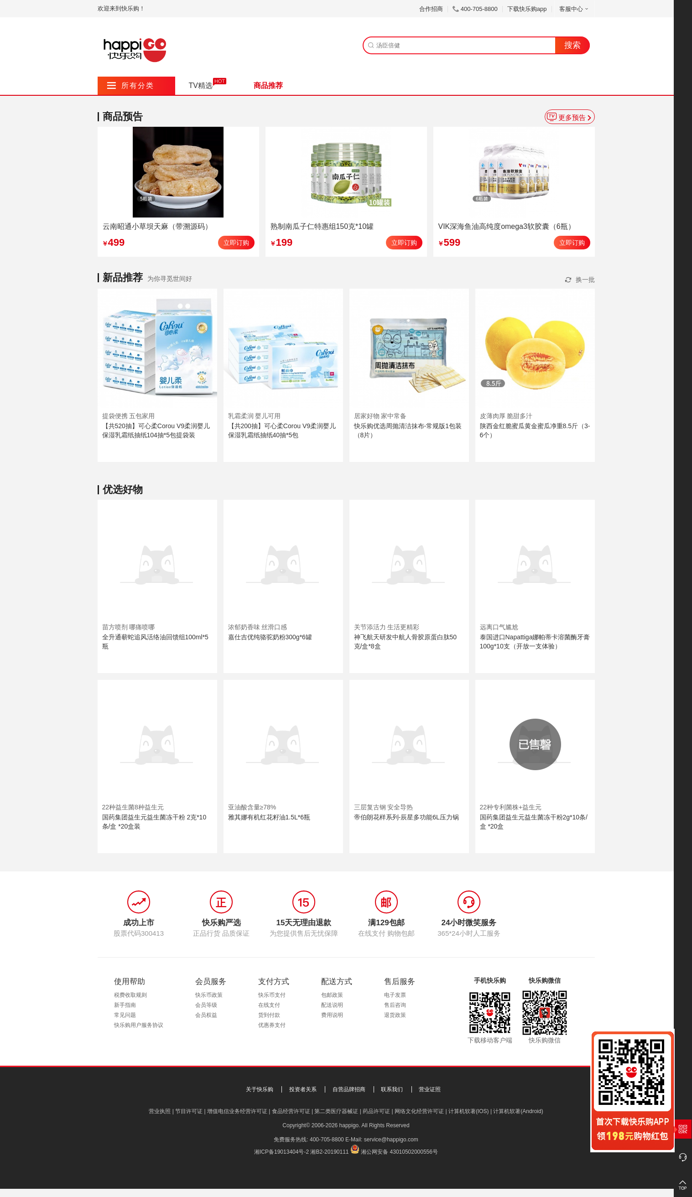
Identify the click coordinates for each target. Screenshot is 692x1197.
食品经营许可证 (291, 1111)
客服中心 (574, 8)
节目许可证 (189, 1111)
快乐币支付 (272, 995)
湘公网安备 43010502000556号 (399, 1152)
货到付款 (269, 1015)
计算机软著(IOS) (468, 1111)
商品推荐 (268, 85)
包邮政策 (332, 995)
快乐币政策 (209, 995)
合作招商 (431, 8)
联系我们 (392, 1089)
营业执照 (160, 1111)
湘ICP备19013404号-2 (281, 1152)
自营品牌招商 (349, 1089)
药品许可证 (376, 1111)
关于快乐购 (259, 1089)
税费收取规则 (130, 995)
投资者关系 (303, 1089)
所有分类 (130, 85)
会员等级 (206, 1005)
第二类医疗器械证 (336, 1111)
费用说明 (332, 1015)
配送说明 (332, 1005)
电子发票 (395, 995)
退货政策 (395, 1015)
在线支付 (269, 1005)
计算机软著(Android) (518, 1111)
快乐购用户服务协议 (138, 1025)
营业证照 (430, 1089)
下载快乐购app (527, 8)
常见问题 (125, 1015)
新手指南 (125, 1005)
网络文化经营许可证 (419, 1111)
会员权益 (206, 1015)
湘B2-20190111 (329, 1152)
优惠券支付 (272, 1025)
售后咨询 (395, 1005)
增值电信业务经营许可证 (237, 1111)
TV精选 (201, 85)
